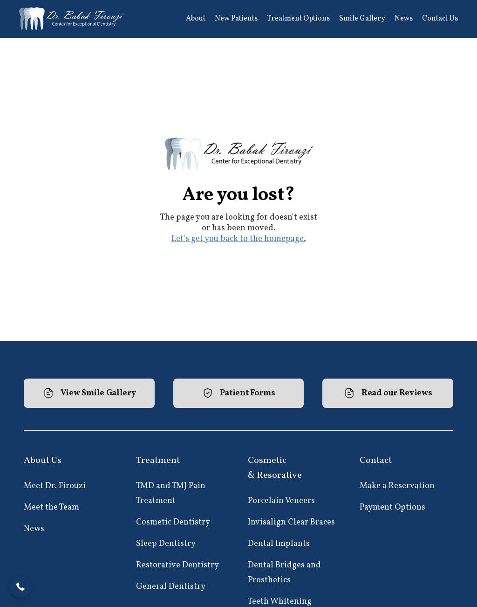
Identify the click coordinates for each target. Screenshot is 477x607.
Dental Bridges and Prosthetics (284, 572)
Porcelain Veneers (281, 501)
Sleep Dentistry (166, 544)
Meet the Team (51, 507)
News (34, 529)
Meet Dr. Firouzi (55, 486)
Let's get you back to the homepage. (238, 239)
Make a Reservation (397, 486)
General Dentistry (170, 587)
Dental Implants (279, 544)
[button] (195, 19)
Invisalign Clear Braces (291, 522)
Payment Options (392, 507)
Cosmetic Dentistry (173, 522)
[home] (72, 18)
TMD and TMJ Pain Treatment (170, 493)
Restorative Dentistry (177, 565)
